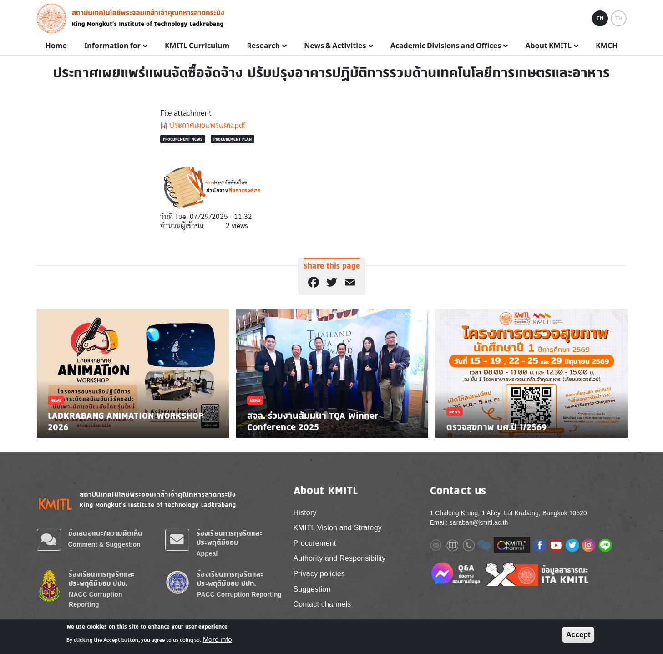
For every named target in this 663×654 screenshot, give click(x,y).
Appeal (207, 553)
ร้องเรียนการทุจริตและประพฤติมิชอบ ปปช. (102, 579)
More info (217, 639)
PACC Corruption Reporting (239, 594)
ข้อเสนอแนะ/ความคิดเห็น (105, 533)
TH (618, 18)
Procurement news (182, 139)
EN (600, 18)
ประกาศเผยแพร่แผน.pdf (207, 125)
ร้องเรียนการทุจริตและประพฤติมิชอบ (230, 538)
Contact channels (322, 604)
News (56, 400)
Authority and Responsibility (340, 558)
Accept (578, 635)
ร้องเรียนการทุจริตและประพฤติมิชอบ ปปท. (230, 579)
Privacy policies (319, 574)
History (305, 513)
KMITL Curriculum (197, 46)
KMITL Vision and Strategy (338, 528)
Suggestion (312, 589)
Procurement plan (232, 139)
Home (56, 46)
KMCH (606, 46)
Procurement (315, 543)
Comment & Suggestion (104, 544)
